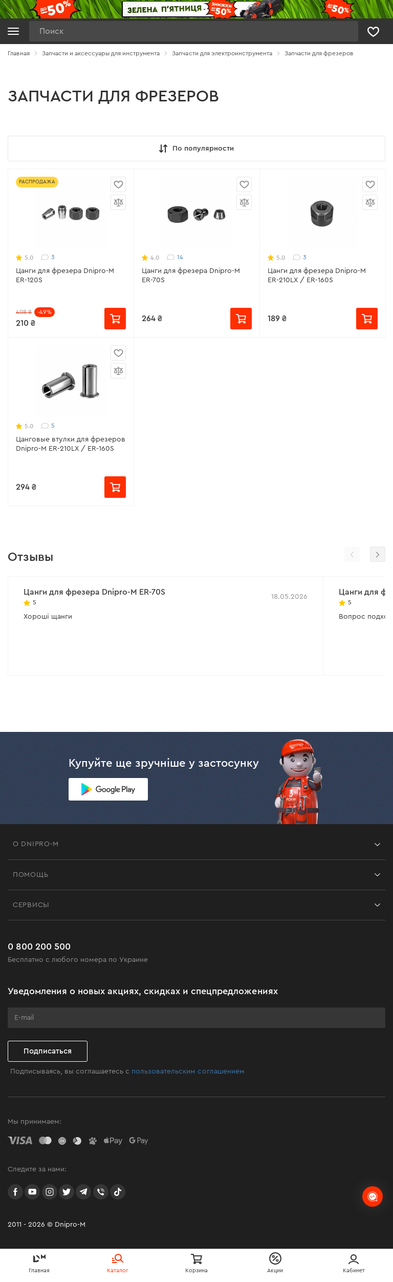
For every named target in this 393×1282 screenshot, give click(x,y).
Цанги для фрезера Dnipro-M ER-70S (191, 275)
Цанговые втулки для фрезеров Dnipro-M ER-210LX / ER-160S (70, 444)
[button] (377, 554)
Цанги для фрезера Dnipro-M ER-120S (65, 275)
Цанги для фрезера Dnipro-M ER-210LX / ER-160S (317, 275)
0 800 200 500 (39, 946)
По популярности (195, 148)
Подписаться (48, 1051)
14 (175, 257)
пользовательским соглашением (188, 1071)
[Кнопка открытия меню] (13, 31)
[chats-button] (372, 1196)
